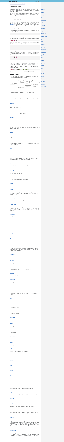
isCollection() (43, 44)
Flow (36, 23)
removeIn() (43, 78)
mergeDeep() (43, 86)
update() (42, 73)
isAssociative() (43, 49)
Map (42, 7)
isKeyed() (42, 46)
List (42, 6)
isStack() (42, 60)
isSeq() (42, 54)
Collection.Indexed (44, 31)
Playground (39, 1)
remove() (42, 70)
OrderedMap (43, 9)
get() (11, 348)
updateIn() (43, 81)
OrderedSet (43, 12)
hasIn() (42, 76)
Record (11, 148)
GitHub (53, 1)
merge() (11, 403)
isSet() (42, 62)
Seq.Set (11, 183)
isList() (42, 55)
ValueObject (12, 222)
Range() (42, 15)
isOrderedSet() (43, 63)
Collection (43, 28)
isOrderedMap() (12, 317)
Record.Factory (43, 20)
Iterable (37, 60)
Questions (50, 1)
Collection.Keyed (44, 30)
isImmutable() (12, 254)
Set (10, 111)
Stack (42, 14)
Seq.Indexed (43, 25)
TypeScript (12, 24)
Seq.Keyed (43, 23)
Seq (42, 22)
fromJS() (42, 38)
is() (41, 39)
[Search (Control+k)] (17, 4)
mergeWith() (43, 84)
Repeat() (42, 17)
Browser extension (45, 1)
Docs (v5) (35, 1)
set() (42, 71)
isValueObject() (43, 52)
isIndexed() (43, 47)
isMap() (42, 57)
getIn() (11, 375)
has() (42, 68)
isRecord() (43, 65)
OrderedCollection (44, 36)
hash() (42, 41)
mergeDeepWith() (44, 87)
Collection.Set (43, 33)
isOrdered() (12, 285)
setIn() (42, 79)
